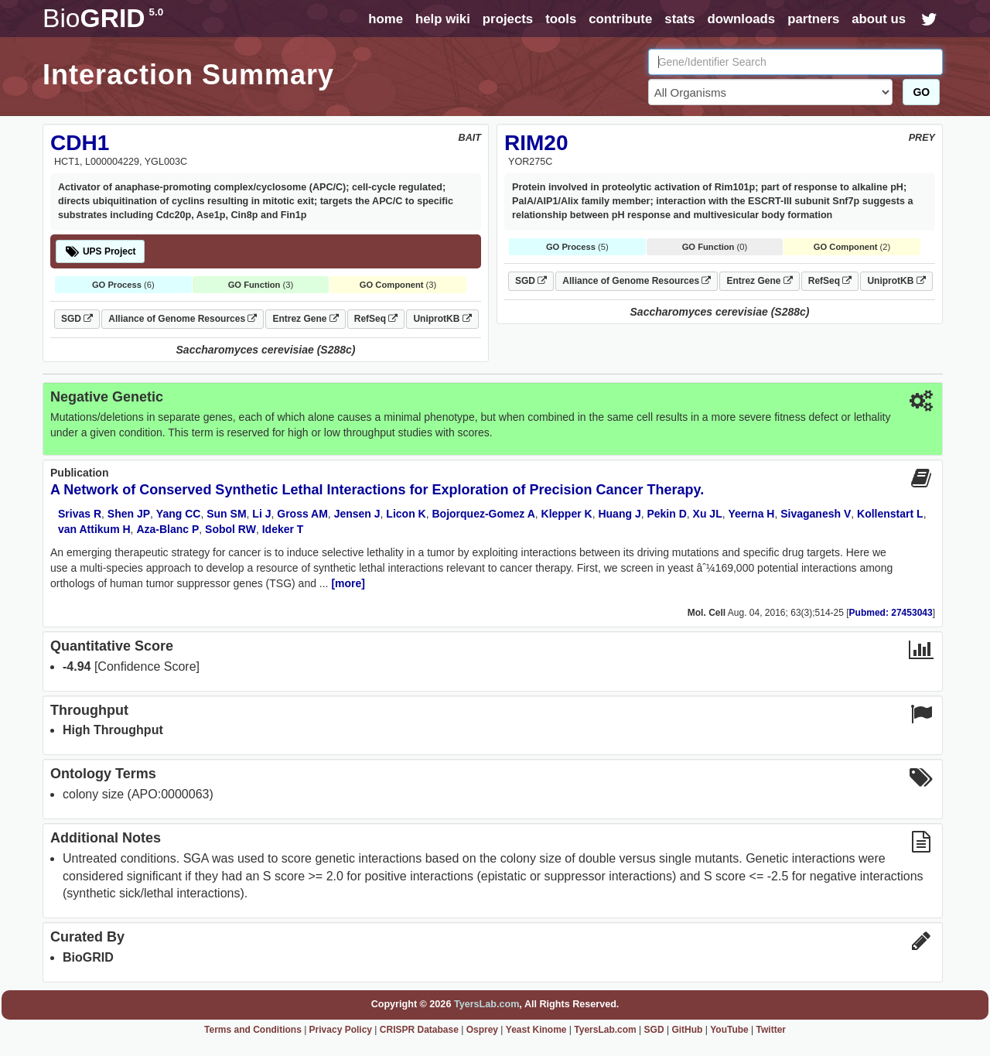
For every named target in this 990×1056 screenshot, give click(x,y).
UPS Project (100, 251)
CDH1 (79, 143)
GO (921, 92)
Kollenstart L (890, 513)
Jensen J (357, 513)
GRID (103, 18)
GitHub (686, 1029)
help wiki (442, 19)
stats (679, 19)
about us (879, 19)
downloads (741, 19)
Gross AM (302, 513)
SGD (77, 318)
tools (560, 19)
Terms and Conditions (253, 1029)
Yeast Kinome (536, 1029)
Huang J (619, 513)
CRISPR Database (419, 1029)
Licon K (405, 513)
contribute (620, 19)
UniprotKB (442, 318)
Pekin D (666, 513)
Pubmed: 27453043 (891, 612)
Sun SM (226, 513)
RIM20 (536, 143)
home (385, 19)
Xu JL (707, 513)
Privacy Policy (340, 1029)
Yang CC (178, 513)
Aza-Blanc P (167, 529)
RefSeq (376, 318)
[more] (348, 583)
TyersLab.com (486, 1004)
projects (508, 19)
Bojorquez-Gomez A (483, 513)
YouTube (729, 1029)
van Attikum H (94, 529)
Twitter (771, 1029)
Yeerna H (752, 513)
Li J (261, 513)
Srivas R (79, 513)
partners (813, 19)
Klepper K (566, 513)
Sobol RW (230, 529)
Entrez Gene (305, 318)
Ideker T (283, 529)
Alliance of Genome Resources (182, 318)
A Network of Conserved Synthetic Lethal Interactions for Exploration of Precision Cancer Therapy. (377, 489)
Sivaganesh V (815, 513)
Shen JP (129, 513)
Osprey (482, 1029)
